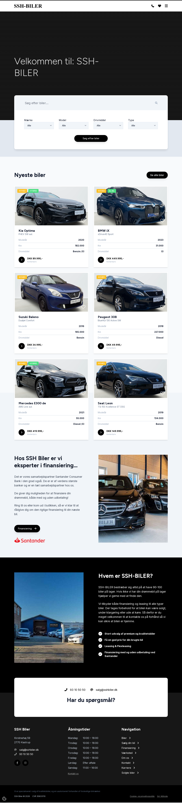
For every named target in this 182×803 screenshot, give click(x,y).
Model (62, 134)
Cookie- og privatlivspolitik (142, 797)
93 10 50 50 (75, 704)
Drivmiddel (99, 134)
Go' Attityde (162, 797)
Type (131, 134)
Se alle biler (157, 190)
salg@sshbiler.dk (103, 704)
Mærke (28, 134)
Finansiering (27, 543)
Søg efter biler (91, 153)
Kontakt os (73, 774)
